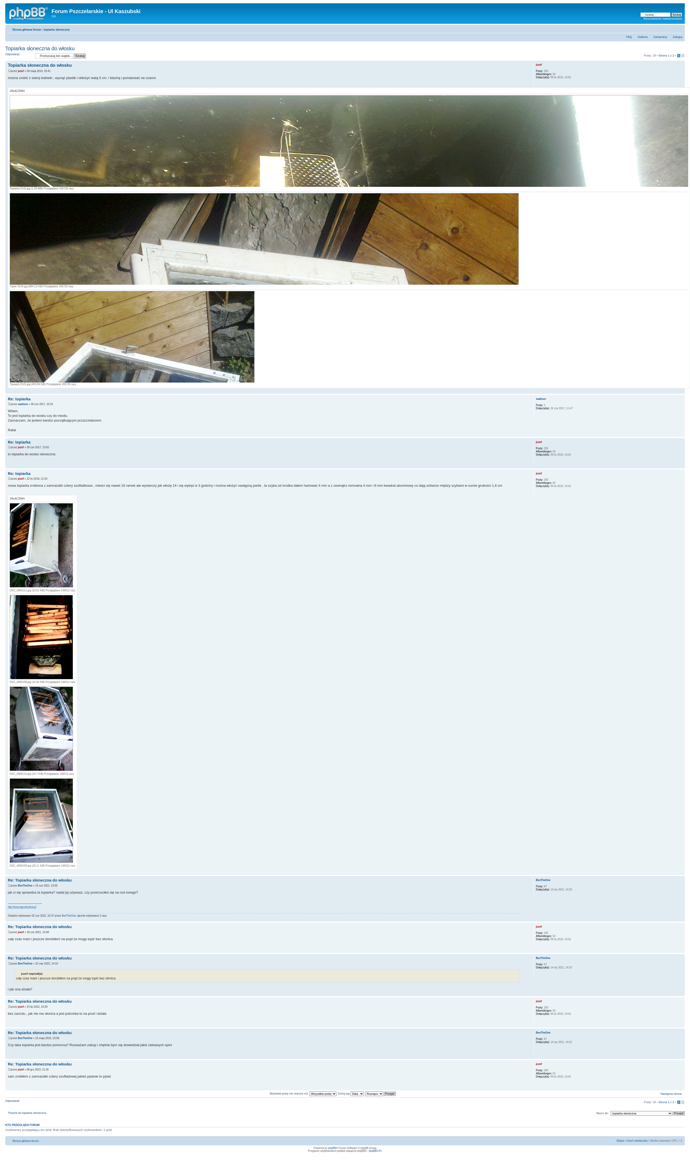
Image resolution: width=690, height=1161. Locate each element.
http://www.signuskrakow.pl (22, 907)
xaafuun (23, 404)
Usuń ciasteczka (636, 1140)
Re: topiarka (19, 399)
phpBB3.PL (375, 1150)
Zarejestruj (660, 36)
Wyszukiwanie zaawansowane (662, 18)
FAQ (629, 36)
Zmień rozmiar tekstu (678, 28)
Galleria (643, 36)
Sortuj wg (351, 1093)
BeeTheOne (25, 885)
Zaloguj (677, 36)
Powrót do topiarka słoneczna (27, 1112)
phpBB (332, 1148)
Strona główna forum (26, 29)
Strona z (666, 55)
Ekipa (620, 1140)
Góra (680, 391)
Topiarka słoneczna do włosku (40, 48)
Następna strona (671, 1093)
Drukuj (670, 28)
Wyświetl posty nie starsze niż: (303, 1093)
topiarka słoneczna (57, 29)
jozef (21, 71)
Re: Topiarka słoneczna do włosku (40, 880)
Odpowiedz (18, 56)
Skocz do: (602, 1113)
